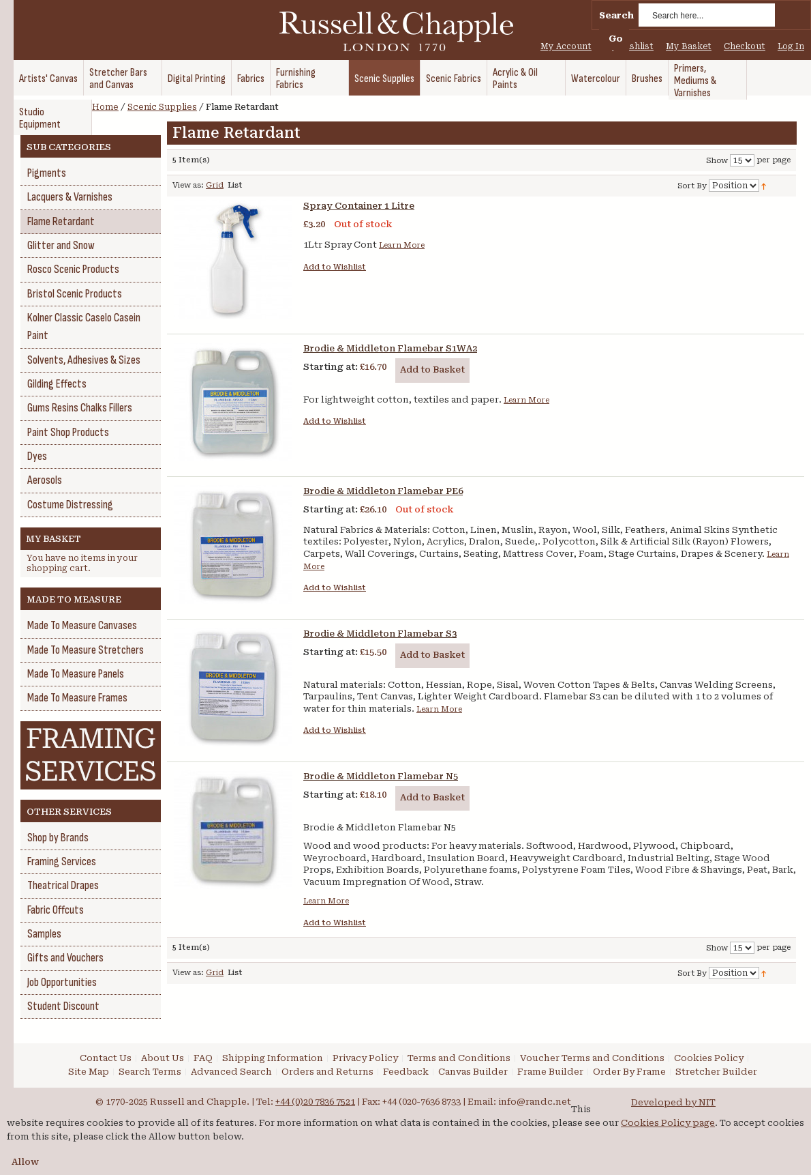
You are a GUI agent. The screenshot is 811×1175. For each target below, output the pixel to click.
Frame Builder (550, 1072)
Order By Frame (629, 1072)
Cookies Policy (709, 1058)
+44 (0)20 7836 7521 (315, 1102)
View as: (188, 185)
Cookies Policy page (668, 1123)
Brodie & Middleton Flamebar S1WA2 (390, 348)
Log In (791, 46)
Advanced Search (231, 1072)
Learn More (402, 245)
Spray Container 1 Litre (358, 206)
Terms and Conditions (459, 1058)
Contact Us (106, 1058)
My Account (566, 46)
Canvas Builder (473, 1072)
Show (717, 160)
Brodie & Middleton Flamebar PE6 (383, 491)
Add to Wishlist (334, 267)
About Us (162, 1058)
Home (105, 107)
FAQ (203, 1058)
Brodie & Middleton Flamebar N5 (380, 776)
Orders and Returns (327, 1072)
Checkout (744, 46)
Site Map (88, 1072)
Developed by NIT (673, 1102)
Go (616, 38)
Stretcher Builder (716, 1072)
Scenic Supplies (162, 107)
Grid (215, 185)
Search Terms (150, 1072)
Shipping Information (272, 1058)
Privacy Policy (365, 1058)
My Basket (688, 46)
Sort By (692, 186)
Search (616, 15)
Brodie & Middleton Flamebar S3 (380, 633)
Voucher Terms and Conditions (592, 1058)
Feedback (406, 1072)
